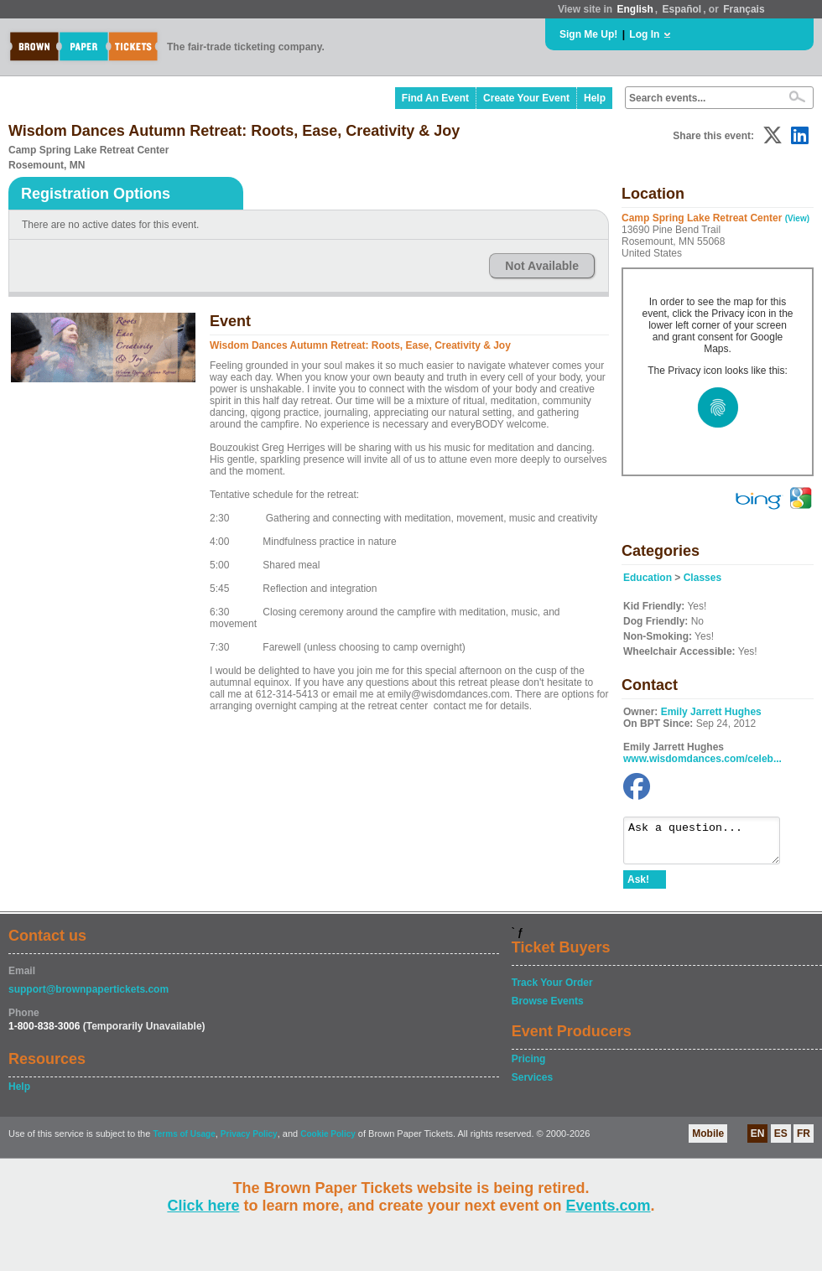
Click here (203, 1205)
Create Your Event (526, 98)
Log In (644, 34)
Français (743, 9)
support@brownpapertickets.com (88, 997)
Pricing (529, 1066)
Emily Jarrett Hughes (711, 712)
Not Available (542, 265)
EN (758, 1141)
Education (647, 578)
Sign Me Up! (588, 34)
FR (803, 1141)
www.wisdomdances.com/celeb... (702, 759)
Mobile (708, 1141)
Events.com (608, 1205)
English (634, 9)
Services (532, 1085)
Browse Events (548, 1008)
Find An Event (435, 98)
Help (595, 98)
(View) (797, 218)
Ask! (638, 887)
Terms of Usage (184, 1141)
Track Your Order (552, 990)
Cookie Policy (328, 1141)
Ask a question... (710, 844)
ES (781, 1141)
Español (682, 9)
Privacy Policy (249, 1141)
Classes (702, 578)
